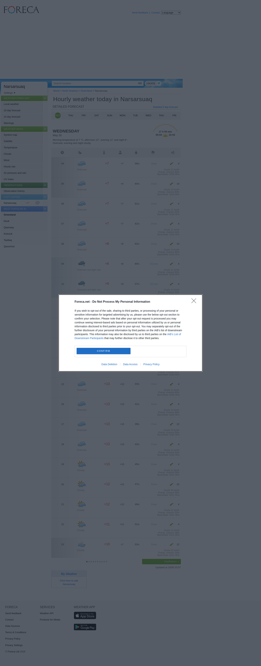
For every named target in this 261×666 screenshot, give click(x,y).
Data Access (130, 364)
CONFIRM (104, 351)
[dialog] (130, 333)
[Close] (195, 301)
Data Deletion (109, 364)
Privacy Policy (151, 364)
